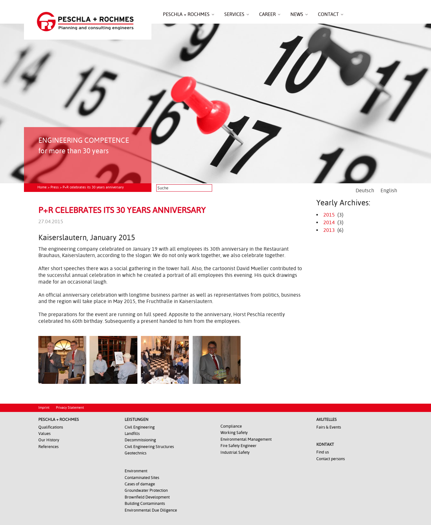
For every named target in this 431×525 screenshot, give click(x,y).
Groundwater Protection (146, 490)
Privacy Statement (70, 408)
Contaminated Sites (142, 477)
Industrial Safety (235, 452)
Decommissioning (140, 440)
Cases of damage (140, 484)
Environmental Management (246, 439)
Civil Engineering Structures (149, 446)
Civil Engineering (140, 427)
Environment (136, 470)
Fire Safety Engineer (238, 445)
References (48, 446)
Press (54, 187)
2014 (329, 222)
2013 (329, 230)
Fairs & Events (328, 427)
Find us (322, 452)
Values (44, 433)
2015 (329, 215)
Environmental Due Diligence (151, 510)
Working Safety (234, 432)
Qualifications (50, 427)
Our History (48, 440)
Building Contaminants (145, 503)
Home (42, 187)
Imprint (44, 408)
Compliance (231, 426)
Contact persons (330, 458)
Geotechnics (135, 453)
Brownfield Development (147, 497)
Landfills (132, 433)
